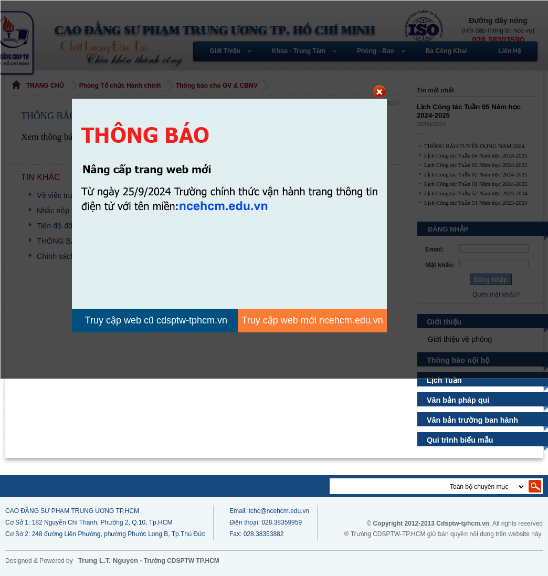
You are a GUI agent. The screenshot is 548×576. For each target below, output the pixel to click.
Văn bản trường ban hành (472, 420)
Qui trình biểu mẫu (460, 440)
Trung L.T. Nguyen (108, 560)
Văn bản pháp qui (458, 400)
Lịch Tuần (446, 380)
